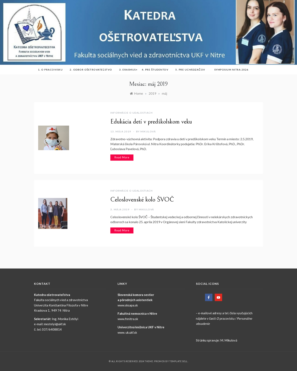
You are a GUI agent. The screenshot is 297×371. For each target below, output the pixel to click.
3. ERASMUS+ (128, 69)
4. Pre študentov (156, 69)
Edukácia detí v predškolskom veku (151, 121)
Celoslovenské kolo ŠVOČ (142, 199)
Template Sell (178, 361)
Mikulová (148, 131)
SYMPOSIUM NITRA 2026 (232, 69)
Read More (121, 157)
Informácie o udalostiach (131, 112)
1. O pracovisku (52, 69)
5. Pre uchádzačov (191, 69)
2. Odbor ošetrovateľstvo (92, 69)
